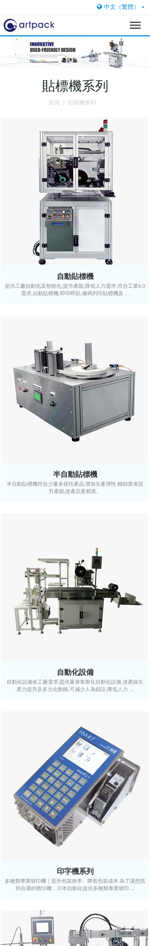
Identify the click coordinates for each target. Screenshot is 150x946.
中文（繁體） (120, 7)
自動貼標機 (75, 276)
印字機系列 (75, 871)
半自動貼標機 (75, 474)
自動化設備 (75, 672)
